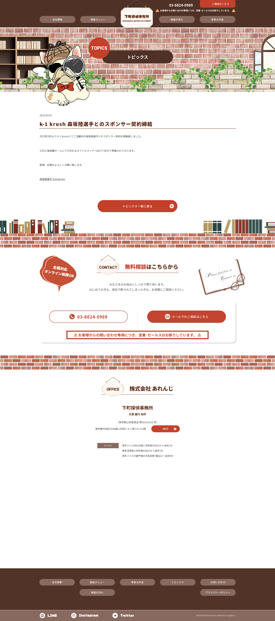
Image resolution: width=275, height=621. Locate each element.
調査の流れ (177, 19)
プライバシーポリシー (231, 578)
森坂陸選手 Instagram (52, 179)
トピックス (184, 566)
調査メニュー (98, 19)
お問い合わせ (231, 566)
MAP (170, 414)
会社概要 (57, 19)
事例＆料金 (217, 19)
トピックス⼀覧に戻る (137, 206)
